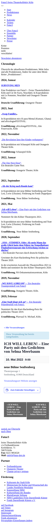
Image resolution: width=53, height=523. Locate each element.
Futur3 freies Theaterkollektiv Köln (17, 2)
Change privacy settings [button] (18, 471)
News (9, 15)
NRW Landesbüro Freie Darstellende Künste (27, 498)
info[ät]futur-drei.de (16, 455)
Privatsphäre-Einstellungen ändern (16, 520)
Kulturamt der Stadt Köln (18, 482)
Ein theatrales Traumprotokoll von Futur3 (20, 284)
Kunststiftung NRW (16, 490)
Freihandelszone (14, 466)
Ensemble (11, 33)
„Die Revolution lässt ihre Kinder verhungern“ (22, 139)
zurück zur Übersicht (10, 429)
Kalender (11, 20)
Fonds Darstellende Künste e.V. (21, 500)
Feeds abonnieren (9, 518)
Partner (10, 36)
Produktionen (13, 12)
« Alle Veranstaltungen (14, 327)
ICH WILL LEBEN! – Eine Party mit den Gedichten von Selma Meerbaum (15, 409)
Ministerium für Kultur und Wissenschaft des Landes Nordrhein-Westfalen (27, 486)
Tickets (10, 22)
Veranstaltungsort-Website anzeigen (20, 381)
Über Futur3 (12, 30)
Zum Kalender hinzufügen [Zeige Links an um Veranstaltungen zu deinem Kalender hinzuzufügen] (22, 390)
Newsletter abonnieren (11, 58)
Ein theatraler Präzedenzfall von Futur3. (21, 303)
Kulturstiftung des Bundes (19, 492)
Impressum (6, 513)
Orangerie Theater (15, 469)
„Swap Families (8, 114)
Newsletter (12, 38)
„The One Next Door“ (11, 163)
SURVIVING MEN (10, 85)
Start (9, 10)
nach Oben (6, 431)
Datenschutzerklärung (11, 515)
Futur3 (10, 25)
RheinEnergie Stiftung (17, 495)
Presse (10, 41)
